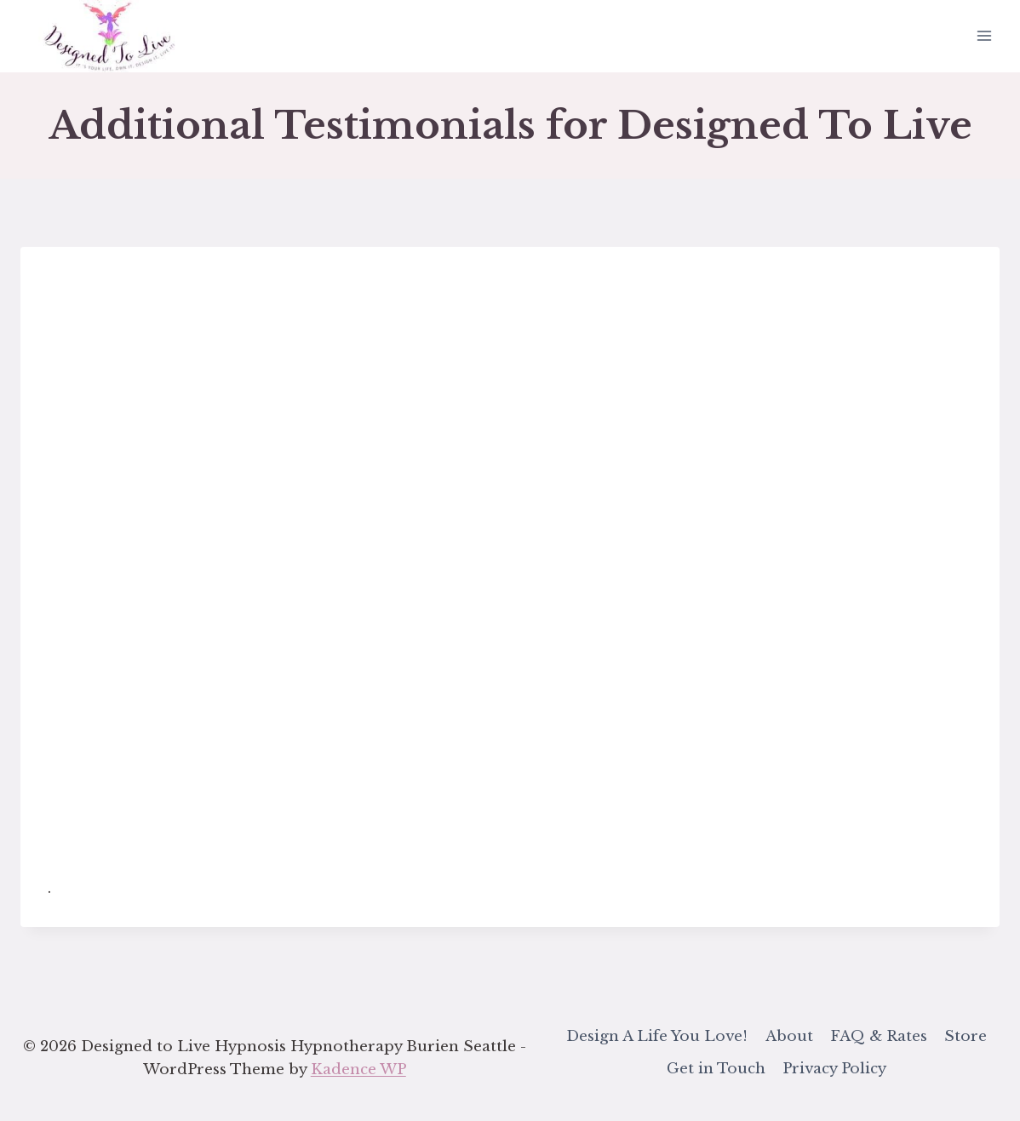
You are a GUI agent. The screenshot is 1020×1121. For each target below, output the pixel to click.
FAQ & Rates (878, 1036)
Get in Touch (716, 1069)
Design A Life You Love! (657, 1036)
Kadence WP (358, 1069)
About (789, 1036)
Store (965, 1036)
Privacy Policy (834, 1069)
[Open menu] (984, 36)
